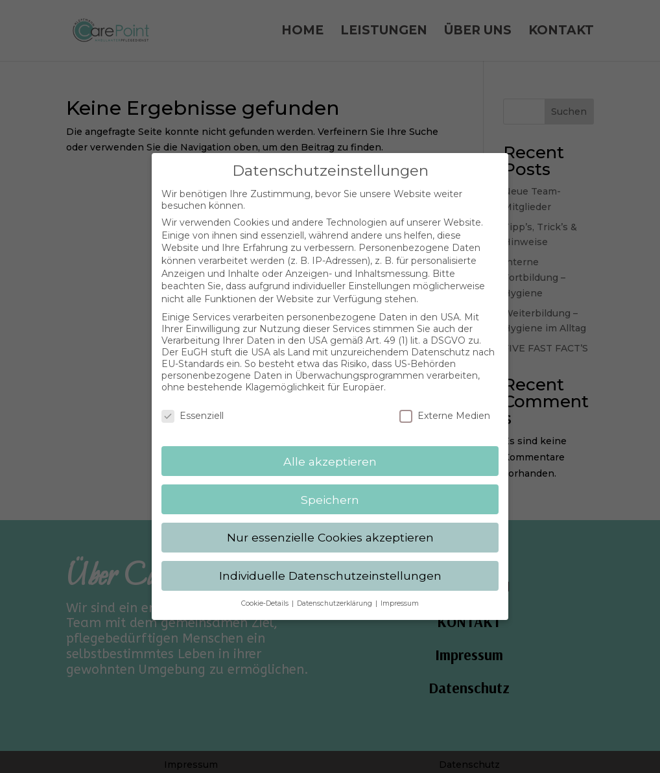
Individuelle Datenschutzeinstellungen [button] (330, 568)
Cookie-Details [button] (265, 595)
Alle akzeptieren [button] (330, 453)
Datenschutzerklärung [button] (335, 595)
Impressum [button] (400, 595)
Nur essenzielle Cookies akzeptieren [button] (330, 530)
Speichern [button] (330, 492)
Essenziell (192, 408)
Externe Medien (444, 408)
